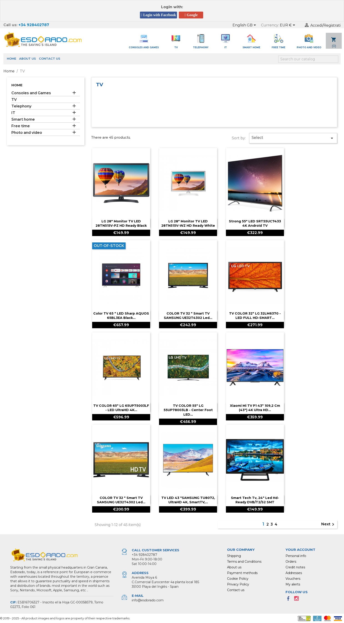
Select (293, 138)
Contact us (49, 58)
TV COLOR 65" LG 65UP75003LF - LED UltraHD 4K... (121, 408)
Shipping (234, 556)
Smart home (23, 119)
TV (14, 99)
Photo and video (26, 132)
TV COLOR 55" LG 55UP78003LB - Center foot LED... (188, 410)
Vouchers (293, 579)
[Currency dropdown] (288, 25)
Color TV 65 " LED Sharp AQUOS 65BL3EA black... (121, 315)
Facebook (289, 599)
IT (13, 113)
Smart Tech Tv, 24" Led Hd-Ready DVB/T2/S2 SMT (255, 500)
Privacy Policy (238, 584)
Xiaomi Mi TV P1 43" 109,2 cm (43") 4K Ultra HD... (255, 408)
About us (27, 58)
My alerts (293, 584)
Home (11, 58)
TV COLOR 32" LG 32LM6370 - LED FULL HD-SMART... (255, 315)
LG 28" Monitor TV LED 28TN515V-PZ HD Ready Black (121, 223)
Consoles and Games (31, 93)
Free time (20, 126)
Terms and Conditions (244, 561)
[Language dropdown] (245, 25)
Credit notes (295, 567)
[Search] (308, 59)
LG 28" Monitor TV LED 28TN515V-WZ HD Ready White (188, 223)
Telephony (21, 106)
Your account (300, 549)
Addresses (294, 573)
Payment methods (242, 573)
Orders (291, 561)
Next (328, 524)
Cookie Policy (237, 579)
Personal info (296, 556)
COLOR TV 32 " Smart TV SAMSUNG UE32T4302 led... (188, 315)
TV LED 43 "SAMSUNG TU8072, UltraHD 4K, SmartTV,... (188, 500)
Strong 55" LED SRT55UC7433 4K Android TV (255, 223)
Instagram (297, 599)
